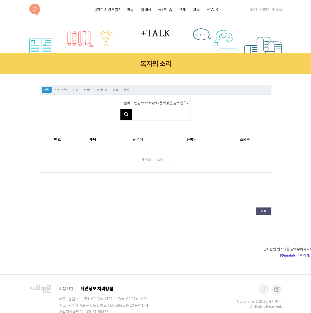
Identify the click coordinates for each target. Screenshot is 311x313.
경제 (182, 9)
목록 (263, 199)
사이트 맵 (276, 9)
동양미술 (165, 9)
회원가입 (265, 9)
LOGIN (254, 9)
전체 (46, 89)
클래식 (146, 9)
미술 (130, 9)
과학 (196, 9)
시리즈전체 (61, 89)
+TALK (212, 9)
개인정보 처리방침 (96, 277)
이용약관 (66, 277)
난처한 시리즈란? (106, 9)
